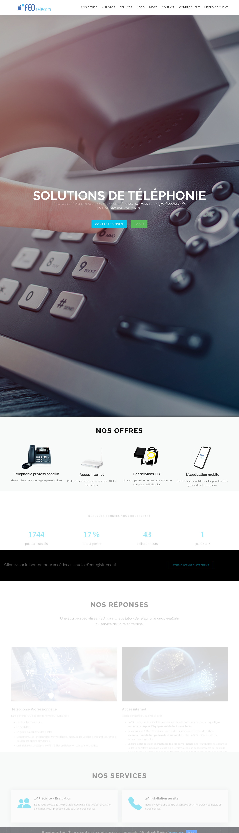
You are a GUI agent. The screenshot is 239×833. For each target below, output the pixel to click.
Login (139, 224)
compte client (189, 7)
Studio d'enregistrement (185, 565)
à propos (108, 7)
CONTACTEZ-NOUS (109, 224)
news (153, 7)
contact (168, 7)
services (126, 7)
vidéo (141, 7)
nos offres (89, 7)
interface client (216, 7)
